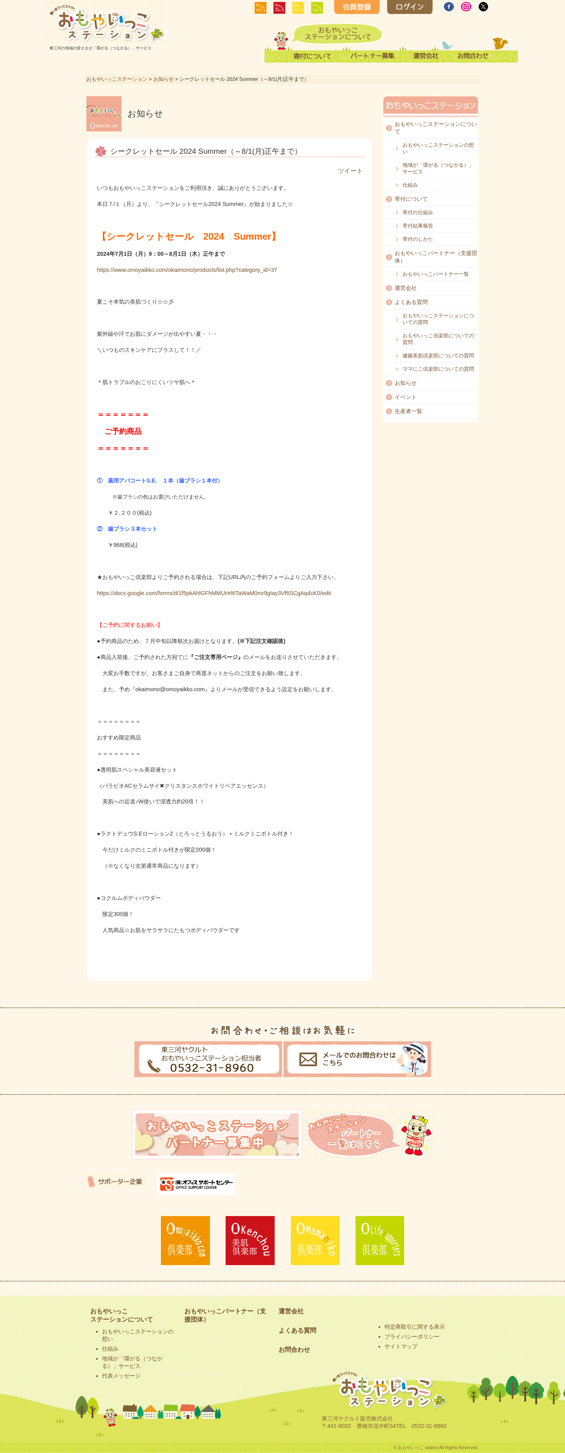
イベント (406, 397)
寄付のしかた (418, 239)
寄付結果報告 (418, 226)
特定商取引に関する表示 (415, 1327)
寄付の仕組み (418, 212)
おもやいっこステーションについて (436, 128)
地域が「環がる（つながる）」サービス (438, 168)
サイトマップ (401, 1346)
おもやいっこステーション (117, 79)
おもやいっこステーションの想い (438, 148)
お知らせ (163, 79)
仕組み (410, 185)
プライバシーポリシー (412, 1336)
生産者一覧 (408, 411)
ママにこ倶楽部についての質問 (438, 369)
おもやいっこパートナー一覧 (436, 274)
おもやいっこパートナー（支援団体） (436, 257)
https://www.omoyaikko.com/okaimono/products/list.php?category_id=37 (187, 270)
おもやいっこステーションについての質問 (438, 319)
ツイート (350, 171)
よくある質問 (411, 302)
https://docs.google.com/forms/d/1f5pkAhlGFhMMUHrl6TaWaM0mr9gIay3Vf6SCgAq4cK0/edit (214, 593)
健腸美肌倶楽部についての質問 (438, 356)
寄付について (411, 199)
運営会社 (406, 288)
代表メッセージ (121, 1376)
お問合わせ (294, 1349)
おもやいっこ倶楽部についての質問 (438, 339)
